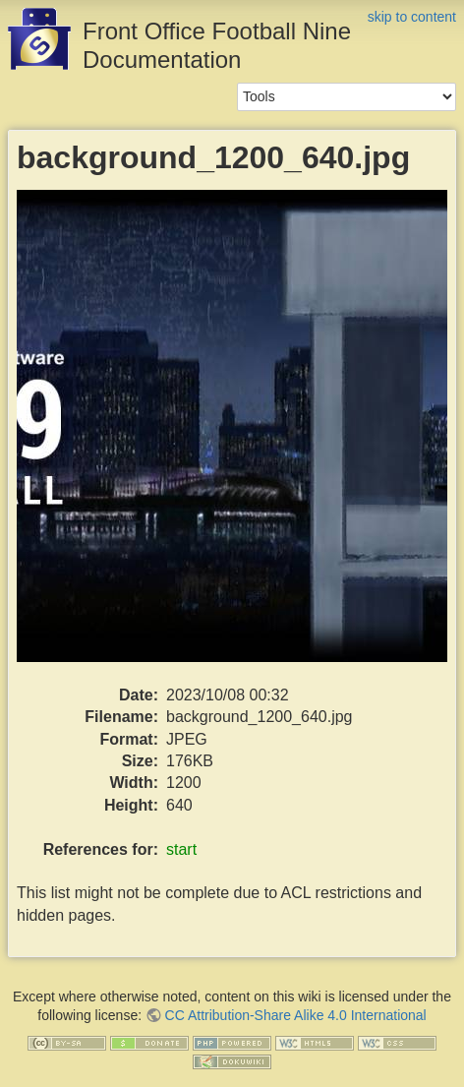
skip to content (412, 17)
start (181, 849)
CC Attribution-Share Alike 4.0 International (296, 1015)
